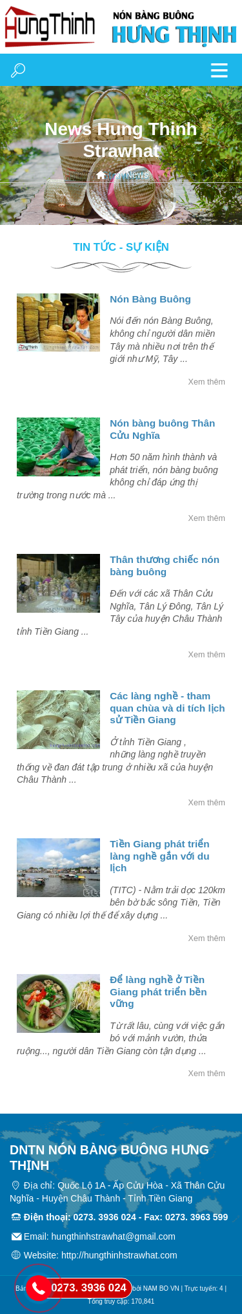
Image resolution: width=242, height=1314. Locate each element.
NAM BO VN (161, 1288)
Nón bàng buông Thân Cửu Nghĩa (162, 429)
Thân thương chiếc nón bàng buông (164, 565)
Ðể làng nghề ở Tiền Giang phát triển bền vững (158, 991)
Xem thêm (206, 382)
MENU (219, 70)
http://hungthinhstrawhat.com (119, 1255)
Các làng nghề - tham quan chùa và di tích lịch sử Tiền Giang (167, 707)
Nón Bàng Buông (150, 298)
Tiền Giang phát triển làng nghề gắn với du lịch (160, 855)
